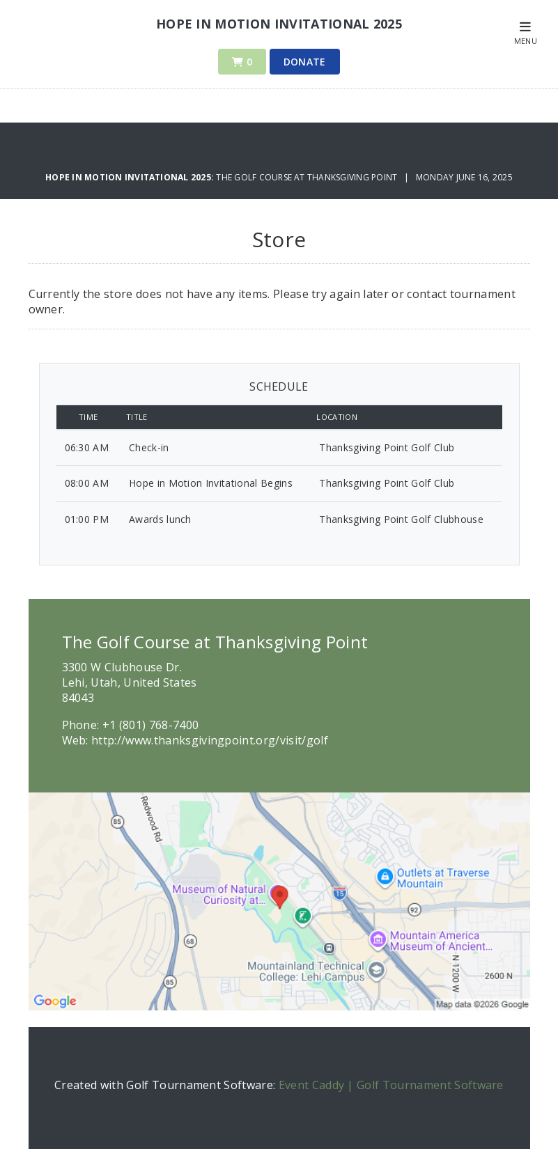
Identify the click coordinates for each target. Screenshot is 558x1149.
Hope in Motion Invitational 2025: (130, 177)
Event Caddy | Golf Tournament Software (391, 1085)
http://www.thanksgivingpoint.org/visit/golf (209, 740)
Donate (305, 61)
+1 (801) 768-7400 (150, 725)
